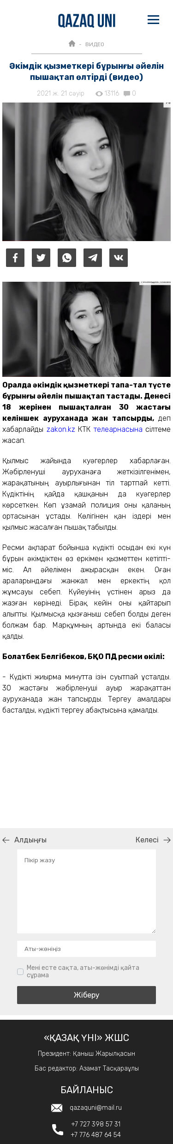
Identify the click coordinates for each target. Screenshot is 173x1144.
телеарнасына (118, 429)
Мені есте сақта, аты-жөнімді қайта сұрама (83, 971)
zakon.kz (61, 429)
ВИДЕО (94, 44)
